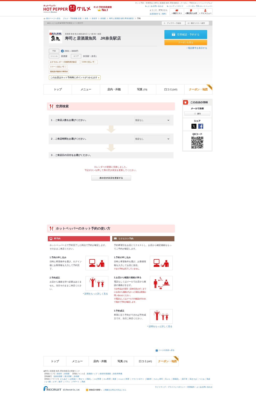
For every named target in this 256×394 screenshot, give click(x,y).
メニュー (86, 89)
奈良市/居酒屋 (105, 374)
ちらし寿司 (158, 379)
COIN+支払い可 (88, 62)
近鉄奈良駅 (58, 376)
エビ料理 (97, 379)
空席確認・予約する (188, 34)
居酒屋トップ (92, 374)
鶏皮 (208, 379)
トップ (58, 89)
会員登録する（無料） (158, 14)
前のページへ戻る (53, 18)
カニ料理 (107, 379)
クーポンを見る (185, 42)
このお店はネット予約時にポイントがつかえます (73, 77)
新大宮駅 (68, 376)
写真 (142, 89)
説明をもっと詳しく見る (96, 293)
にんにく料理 (124, 379)
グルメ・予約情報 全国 (72, 18)
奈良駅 (103, 18)
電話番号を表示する (197, 48)
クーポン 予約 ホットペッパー (200, 6)
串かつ (81, 379)
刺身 (114, 379)
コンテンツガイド (176, 6)
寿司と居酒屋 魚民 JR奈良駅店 (121, 18)
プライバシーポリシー (176, 387)
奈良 (86, 18)
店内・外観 (114, 89)
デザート (75, 382)
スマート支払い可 (57, 67)
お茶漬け (73, 379)
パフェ (67, 382)
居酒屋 (64, 56)
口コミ (170, 89)
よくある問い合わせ (155, 6)
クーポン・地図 (200, 87)
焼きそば (193, 379)
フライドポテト (138, 379)
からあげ (63, 379)
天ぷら (167, 379)
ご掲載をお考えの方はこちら (114, 390)
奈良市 (94, 18)
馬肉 (83, 382)
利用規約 (190, 387)
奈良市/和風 (117, 374)
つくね (201, 379)
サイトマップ (160, 387)
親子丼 (184, 379)
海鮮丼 (149, 379)
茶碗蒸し (176, 379)
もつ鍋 (48, 382)
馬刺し (89, 379)
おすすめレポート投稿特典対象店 (63, 62)
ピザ (55, 382)
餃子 (60, 382)
